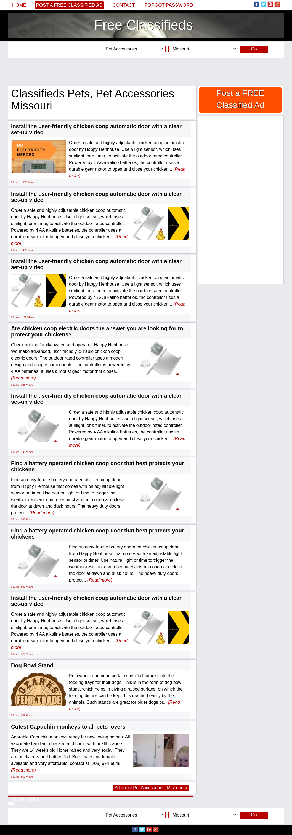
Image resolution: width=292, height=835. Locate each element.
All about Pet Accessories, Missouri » (151, 787)
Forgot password (169, 5)
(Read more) (23, 378)
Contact (124, 5)
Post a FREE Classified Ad (69, 5)
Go (254, 49)
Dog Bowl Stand (32, 665)
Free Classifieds (143, 25)
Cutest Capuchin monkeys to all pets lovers (68, 727)
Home (19, 5)
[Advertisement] (146, 71)
